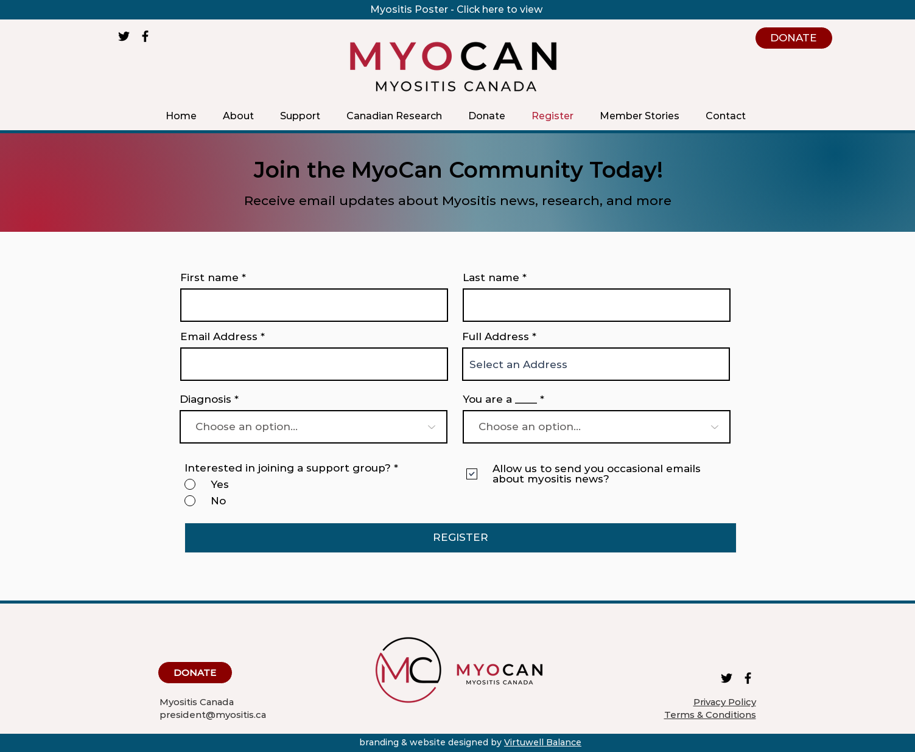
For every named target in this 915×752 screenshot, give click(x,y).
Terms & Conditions (710, 714)
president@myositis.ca (213, 714)
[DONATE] (794, 38)
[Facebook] (145, 36)
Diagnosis (205, 399)
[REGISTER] (460, 538)
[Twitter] (123, 36)
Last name (491, 278)
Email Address (219, 337)
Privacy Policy (724, 702)
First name (209, 278)
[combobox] (596, 364)
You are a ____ (500, 399)
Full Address (495, 337)
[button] (238, 116)
